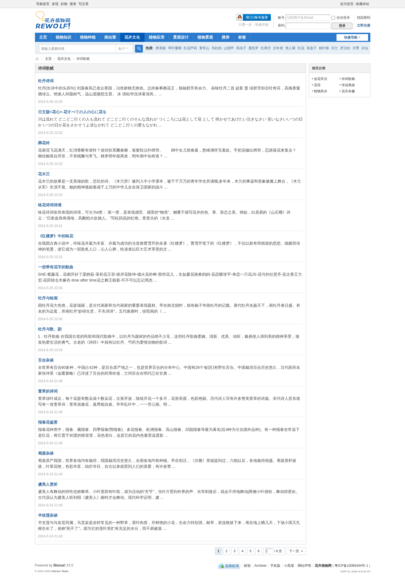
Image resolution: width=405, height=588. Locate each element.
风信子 (241, 48)
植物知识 (63, 37)
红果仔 (266, 48)
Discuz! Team (60, 571)
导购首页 (42, 4)
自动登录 (340, 18)
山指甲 (229, 48)
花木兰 (44, 174)
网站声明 (304, 566)
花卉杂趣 (348, 91)
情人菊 (290, 48)
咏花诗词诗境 (49, 205)
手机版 (275, 566)
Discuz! (59, 565)
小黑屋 (289, 566)
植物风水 (320, 91)
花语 (317, 85)
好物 (64, 4)
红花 (301, 48)
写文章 (84, 4)
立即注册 (363, 25)
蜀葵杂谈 (46, 453)
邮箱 (247, 566)
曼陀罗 (253, 48)
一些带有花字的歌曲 (55, 267)
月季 (355, 48)
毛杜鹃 (217, 48)
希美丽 (161, 48)
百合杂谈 (46, 360)
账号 (281, 18)
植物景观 (205, 37)
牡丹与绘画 (48, 298)
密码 (281, 25)
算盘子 (312, 48)
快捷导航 (350, 37)
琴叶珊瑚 (174, 48)
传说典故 (348, 85)
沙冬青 (278, 48)
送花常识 (320, 79)
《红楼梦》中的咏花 (55, 236)
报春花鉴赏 (48, 422)
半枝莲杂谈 (48, 515)
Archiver (260, 566)
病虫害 (110, 37)
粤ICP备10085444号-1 (351, 566)
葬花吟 (44, 143)
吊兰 (334, 48)
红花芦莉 (190, 48)
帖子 (122, 49)
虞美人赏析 (48, 484)
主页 (43, 37)
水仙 (364, 48)
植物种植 (88, 37)
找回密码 (363, 18)
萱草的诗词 (48, 391)
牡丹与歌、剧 (49, 329)
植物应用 (156, 37)
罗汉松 (345, 48)
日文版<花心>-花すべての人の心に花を (72, 112)
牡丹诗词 (46, 81)
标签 (242, 37)
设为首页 (347, 4)
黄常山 (204, 48)
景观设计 (181, 37)
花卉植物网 (37, 59)
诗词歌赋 (348, 79)
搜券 (73, 4)
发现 (55, 4)
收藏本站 (362, 4)
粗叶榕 (324, 48)
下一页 (294, 551)
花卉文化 (132, 37)
